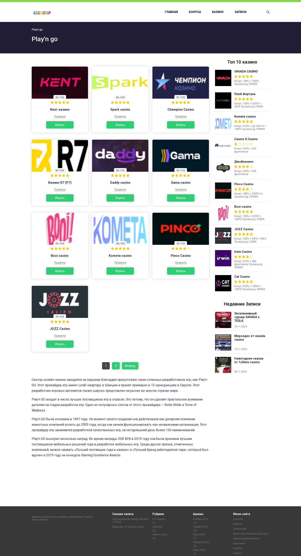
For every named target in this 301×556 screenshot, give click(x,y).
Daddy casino (120, 183)
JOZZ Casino (60, 329)
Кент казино (60, 109)
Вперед (130, 365)
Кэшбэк (237, 548)
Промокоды (240, 528)
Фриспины (239, 543)
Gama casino (181, 183)
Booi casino (60, 256)
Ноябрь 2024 (200, 519)
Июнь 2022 (199, 549)
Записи (240, 12)
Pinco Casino (181, 256)
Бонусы (195, 12)
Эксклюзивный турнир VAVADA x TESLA (130, 520)
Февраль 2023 (201, 542)
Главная (171, 12)
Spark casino (120, 109)
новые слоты (160, 534)
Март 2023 (199, 534)
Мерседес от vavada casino (128, 526)
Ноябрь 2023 (200, 526)
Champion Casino (180, 109)
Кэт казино (158, 519)
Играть (60, 124)
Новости (157, 526)
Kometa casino (120, 256)
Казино (218, 12)
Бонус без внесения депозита (250, 533)
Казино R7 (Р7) (60, 183)
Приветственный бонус (246, 538)
